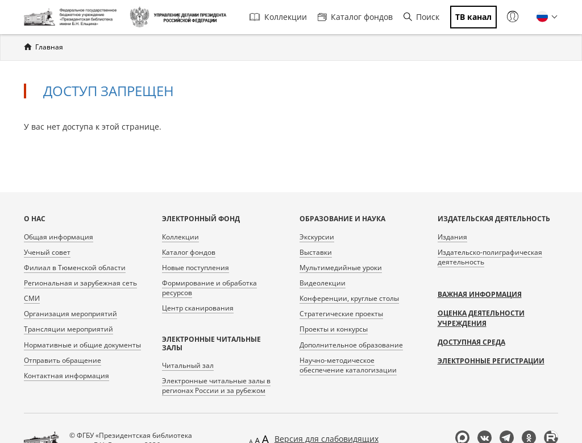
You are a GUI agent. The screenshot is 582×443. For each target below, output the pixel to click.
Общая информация (58, 237)
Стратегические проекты (341, 313)
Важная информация (480, 294)
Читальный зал (188, 365)
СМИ (32, 298)
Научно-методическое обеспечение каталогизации (348, 365)
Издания (452, 237)
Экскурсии (317, 237)
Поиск (421, 16)
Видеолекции (323, 283)
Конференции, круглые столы (349, 298)
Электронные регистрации (491, 361)
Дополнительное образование (351, 345)
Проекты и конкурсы (334, 329)
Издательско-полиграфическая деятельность (490, 257)
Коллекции (278, 16)
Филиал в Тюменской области (75, 267)
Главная (49, 47)
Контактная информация (66, 375)
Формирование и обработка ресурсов (209, 287)
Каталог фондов (355, 16)
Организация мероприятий (70, 313)
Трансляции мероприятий (68, 329)
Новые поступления (195, 267)
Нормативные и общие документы (82, 345)
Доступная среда (471, 342)
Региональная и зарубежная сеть (80, 283)
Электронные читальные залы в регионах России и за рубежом (216, 385)
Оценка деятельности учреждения (481, 318)
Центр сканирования (198, 308)
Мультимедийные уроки (341, 267)
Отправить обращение (62, 360)
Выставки (316, 252)
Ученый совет (47, 252)
